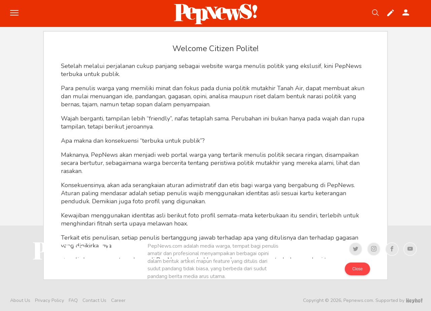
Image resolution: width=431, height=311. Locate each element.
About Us (20, 300)
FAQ (73, 300)
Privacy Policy (49, 300)
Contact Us (94, 300)
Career (118, 300)
